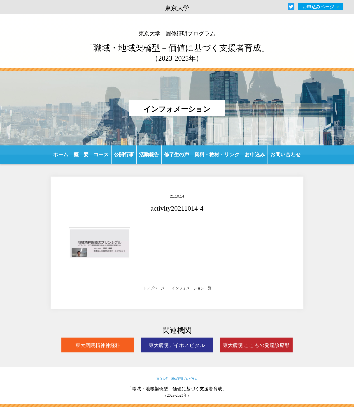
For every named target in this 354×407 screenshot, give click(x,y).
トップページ (153, 288)
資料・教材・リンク (217, 154)
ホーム (60, 154)
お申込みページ (318, 6)
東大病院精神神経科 (97, 345)
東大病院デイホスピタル (177, 345)
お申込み (255, 154)
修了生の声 (176, 154)
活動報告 (149, 154)
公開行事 (124, 154)
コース (101, 154)
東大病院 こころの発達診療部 (256, 345)
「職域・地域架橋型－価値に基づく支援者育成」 (177, 46)
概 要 (81, 154)
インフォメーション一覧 (192, 288)
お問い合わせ (285, 154)
